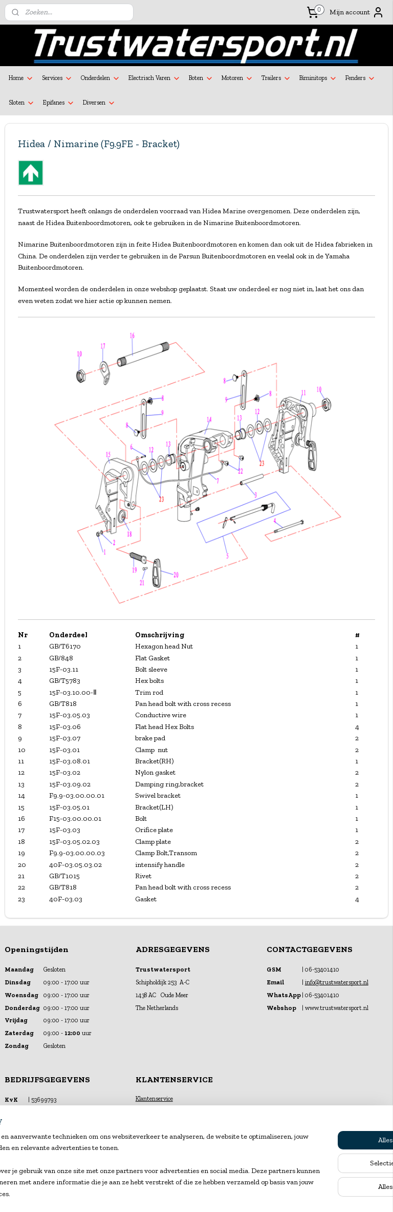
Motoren (237, 78)
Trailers (276, 78)
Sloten (22, 103)
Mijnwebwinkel (297, 1193)
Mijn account (357, 12)
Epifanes (59, 103)
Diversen (99, 103)
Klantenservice (154, 1098)
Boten (201, 78)
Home (21, 78)
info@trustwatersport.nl (336, 982)
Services (57, 78)
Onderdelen (100, 78)
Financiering (151, 1108)
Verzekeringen (154, 1118)
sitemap (170, 1193)
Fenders (360, 78)
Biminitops (318, 78)
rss (187, 1193)
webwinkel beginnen (220, 1193)
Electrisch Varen (154, 78)
